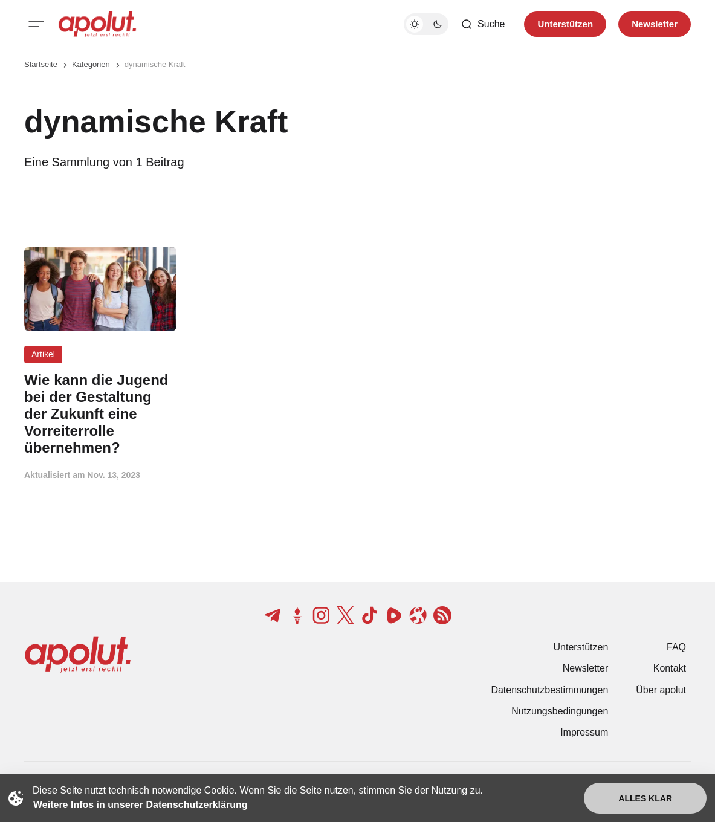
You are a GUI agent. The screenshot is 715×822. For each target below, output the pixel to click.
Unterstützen (581, 647)
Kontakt (669, 668)
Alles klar (645, 798)
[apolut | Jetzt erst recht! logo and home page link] (97, 24)
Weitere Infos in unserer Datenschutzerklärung (140, 805)
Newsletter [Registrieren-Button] (655, 24)
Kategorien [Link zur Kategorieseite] (91, 64)
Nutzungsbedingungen (559, 711)
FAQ (676, 647)
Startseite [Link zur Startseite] (40, 64)
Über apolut (661, 690)
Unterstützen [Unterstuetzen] (565, 24)
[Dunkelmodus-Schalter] (426, 24)
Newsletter (586, 668)
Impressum (584, 732)
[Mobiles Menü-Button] (36, 24)
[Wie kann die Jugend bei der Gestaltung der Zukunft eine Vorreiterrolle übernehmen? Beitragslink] (100, 414)
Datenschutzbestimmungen (549, 690)
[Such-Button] (483, 24)
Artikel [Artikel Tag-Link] (43, 354)
